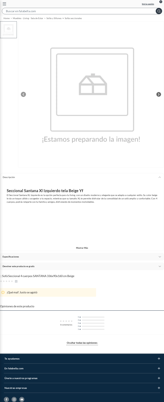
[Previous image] (23, 101)
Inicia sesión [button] (148, 4)
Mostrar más (82, 255)
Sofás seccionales (73, 25)
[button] (82, 12)
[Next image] (158, 101)
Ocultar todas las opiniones (82, 350)
